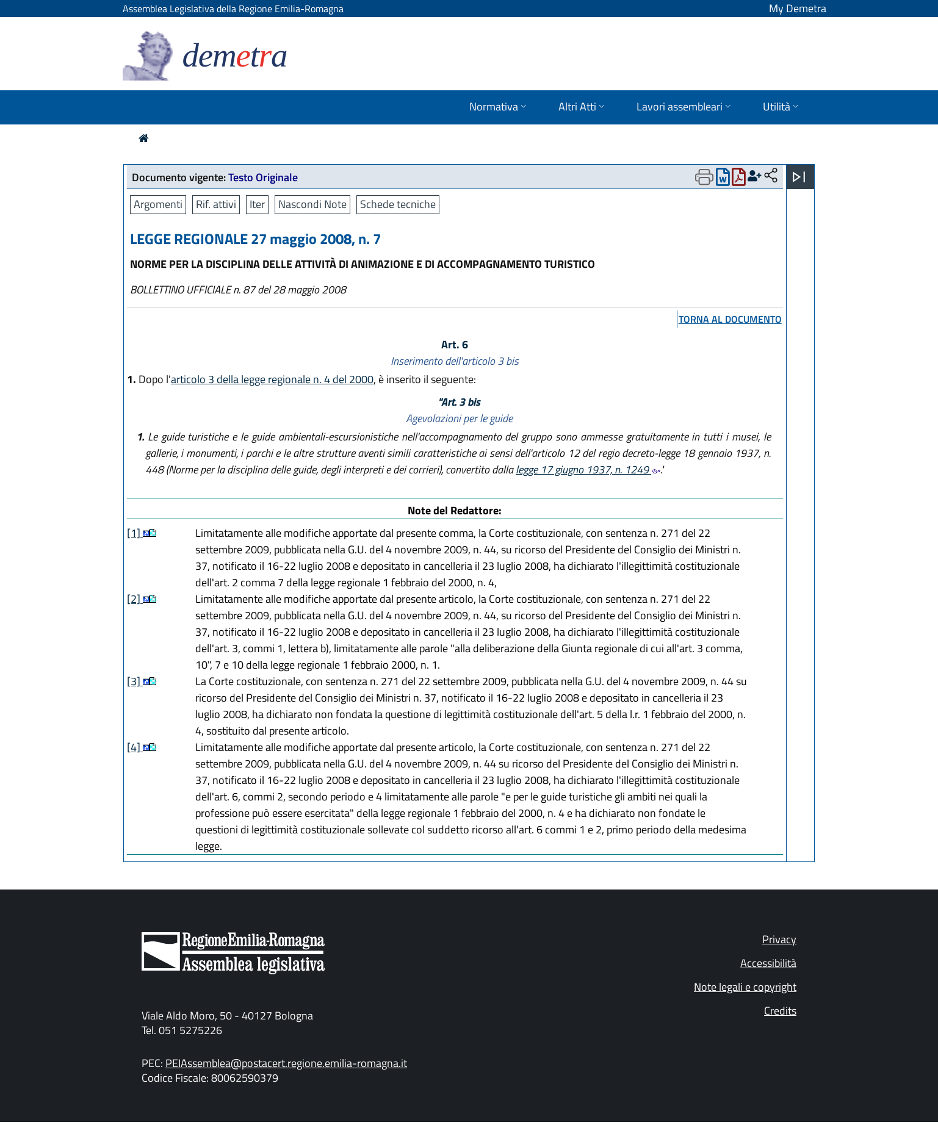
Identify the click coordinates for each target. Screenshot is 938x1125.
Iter (257, 204)
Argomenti (158, 204)
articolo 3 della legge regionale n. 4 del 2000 (272, 379)
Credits (780, 1010)
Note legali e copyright (745, 987)
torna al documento (730, 319)
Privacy (779, 939)
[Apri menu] (799, 177)
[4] (135, 747)
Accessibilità (768, 963)
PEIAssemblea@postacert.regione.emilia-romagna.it (286, 1063)
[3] (135, 681)
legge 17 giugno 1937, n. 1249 (588, 469)
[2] (135, 599)
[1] (135, 533)
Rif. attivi (216, 204)
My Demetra (797, 8)
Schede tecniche (398, 204)
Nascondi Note (312, 204)
